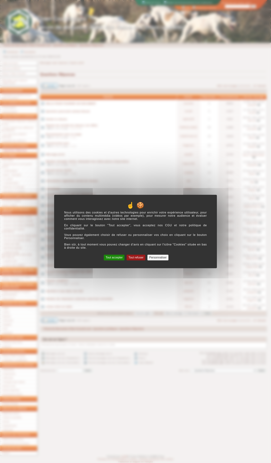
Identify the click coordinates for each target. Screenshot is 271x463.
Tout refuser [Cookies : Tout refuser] (135, 257)
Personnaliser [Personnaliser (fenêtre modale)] (158, 257)
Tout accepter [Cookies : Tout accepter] (114, 257)
